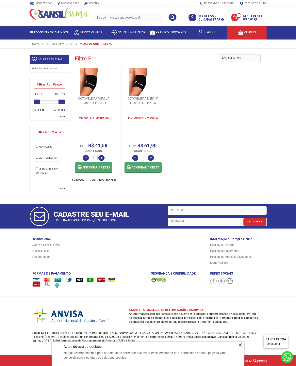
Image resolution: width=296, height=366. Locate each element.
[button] (93, 167)
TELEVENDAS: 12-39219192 (217, 3)
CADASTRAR (254, 221)
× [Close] (240, 344)
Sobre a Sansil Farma (46, 245)
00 (239, 15)
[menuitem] (36, 43)
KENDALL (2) (44, 146)
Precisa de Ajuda (253, 3)
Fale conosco (41, 257)
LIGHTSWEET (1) (46, 157)
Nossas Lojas (68, 3)
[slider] (37, 102)
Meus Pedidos (41, 3)
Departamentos (49, 32)
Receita (91, 3)
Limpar (61, 116)
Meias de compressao (44, 68)
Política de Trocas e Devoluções (231, 257)
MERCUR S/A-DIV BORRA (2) (47, 170)
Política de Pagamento (224, 251)
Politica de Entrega (222, 245)
